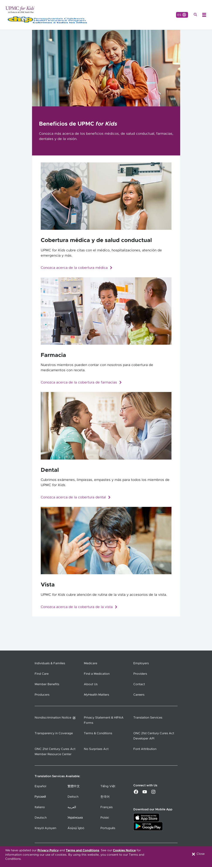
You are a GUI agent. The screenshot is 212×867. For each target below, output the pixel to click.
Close (198, 854)
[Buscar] (195, 15)
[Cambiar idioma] (182, 15)
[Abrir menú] (204, 15)
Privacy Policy (48, 850)
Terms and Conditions (82, 850)
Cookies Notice (124, 850)
